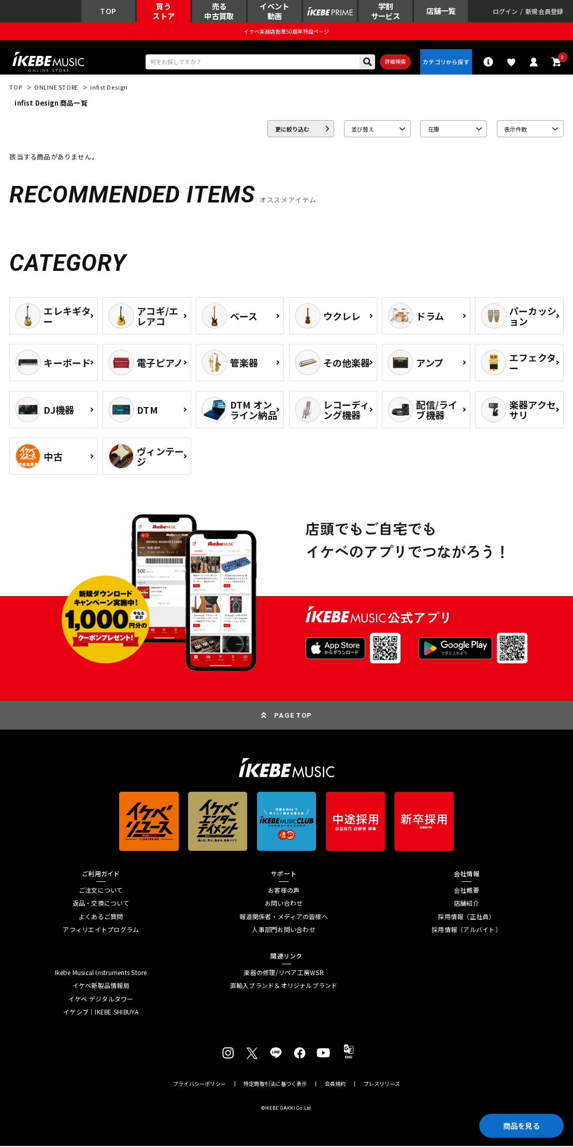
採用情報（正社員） (466, 917)
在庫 (433, 129)
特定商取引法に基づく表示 (275, 1084)
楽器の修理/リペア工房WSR (283, 973)
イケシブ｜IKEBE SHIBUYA (100, 1013)
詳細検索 (394, 62)
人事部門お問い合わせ (283, 930)
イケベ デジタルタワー (101, 1000)
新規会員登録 (544, 11)
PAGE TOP (293, 716)
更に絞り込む (292, 129)
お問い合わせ (284, 904)
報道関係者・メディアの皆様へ (283, 917)
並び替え (362, 129)
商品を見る (520, 1125)
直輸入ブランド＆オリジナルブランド (284, 986)
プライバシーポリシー (199, 1084)
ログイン (505, 11)
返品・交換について (101, 904)
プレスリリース (382, 1084)
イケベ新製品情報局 (101, 986)
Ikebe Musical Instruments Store (101, 973)
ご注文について (101, 891)
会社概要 (466, 891)
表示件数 (515, 129)
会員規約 (335, 1084)
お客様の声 (283, 891)
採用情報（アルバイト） (467, 930)
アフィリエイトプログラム (101, 930)
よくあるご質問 (101, 917)
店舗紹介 (466, 904)
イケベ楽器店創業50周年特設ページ (286, 31)
